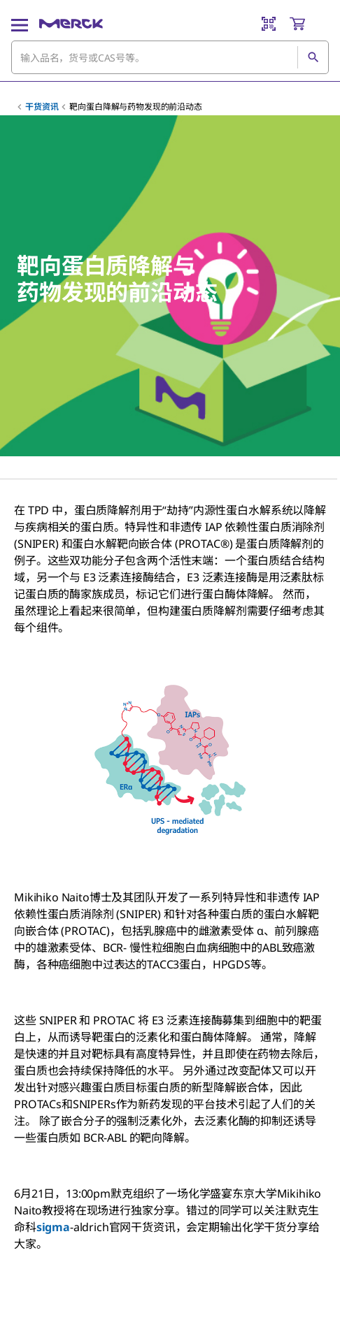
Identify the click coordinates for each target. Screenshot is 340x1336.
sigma (53, 1227)
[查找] (312, 57)
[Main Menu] (19, 24)
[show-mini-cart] (308, 24)
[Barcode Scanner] (268, 23)
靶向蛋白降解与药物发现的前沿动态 (135, 106)
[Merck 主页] (71, 23)
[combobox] (170, 57)
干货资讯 (41, 106)
